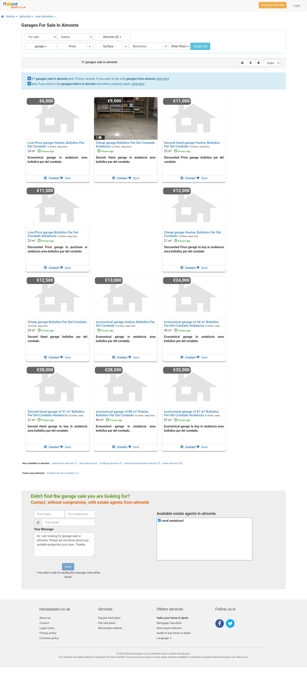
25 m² (177, 151)
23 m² (41, 240)
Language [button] (164, 638)
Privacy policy (47, 633)
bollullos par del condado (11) (63, 473)
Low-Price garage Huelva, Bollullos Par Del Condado (56, 144)
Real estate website (110, 628)
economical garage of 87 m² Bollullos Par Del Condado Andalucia (191, 413)
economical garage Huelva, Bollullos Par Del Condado (125, 324)
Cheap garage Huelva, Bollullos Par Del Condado (192, 234)
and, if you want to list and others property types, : (88, 84)
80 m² (109, 420)
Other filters (180, 46)
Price (72, 46)
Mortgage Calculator (169, 623)
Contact (44, 623)
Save (65, 178)
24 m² (41, 151)
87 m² (177, 420)
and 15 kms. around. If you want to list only (100, 78)
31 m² (41, 420)
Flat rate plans (107, 623)
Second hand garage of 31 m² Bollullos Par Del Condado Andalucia (56, 413)
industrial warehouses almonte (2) (142, 463)
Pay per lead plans (109, 617)
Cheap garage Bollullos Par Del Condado (57, 322)
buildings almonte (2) (111, 463)
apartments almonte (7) (64, 463)
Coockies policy (49, 638)
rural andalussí (173, 521)
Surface (108, 46)
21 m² (177, 240)
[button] (16, 16)
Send (68, 566)
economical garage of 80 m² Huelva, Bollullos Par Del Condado (122, 413)
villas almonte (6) (88, 463)
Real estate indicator (169, 628)
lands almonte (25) (172, 463)
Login (296, 5)
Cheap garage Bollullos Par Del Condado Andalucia (125, 144)
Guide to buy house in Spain (174, 633)
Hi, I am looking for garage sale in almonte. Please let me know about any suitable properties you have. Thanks (64, 544)
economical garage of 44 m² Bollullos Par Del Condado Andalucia (191, 324)
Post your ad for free (272, 5)
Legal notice (46, 628)
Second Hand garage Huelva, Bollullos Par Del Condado (192, 144)
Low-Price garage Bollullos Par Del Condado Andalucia (53, 234)
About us (45, 617)
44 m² (177, 330)
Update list (200, 46)
